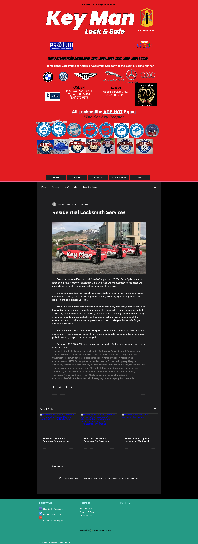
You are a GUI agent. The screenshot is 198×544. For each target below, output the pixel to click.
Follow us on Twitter (52, 514)
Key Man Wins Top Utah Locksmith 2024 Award (137, 439)
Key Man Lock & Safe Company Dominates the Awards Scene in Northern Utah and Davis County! (57, 439)
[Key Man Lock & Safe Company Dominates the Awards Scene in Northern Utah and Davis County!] (58, 424)
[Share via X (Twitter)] (59, 387)
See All (155, 409)
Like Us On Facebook (53, 509)
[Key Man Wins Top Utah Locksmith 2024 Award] (140, 424)
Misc (75, 187)
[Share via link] (72, 387)
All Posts (43, 187)
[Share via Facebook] (53, 387)
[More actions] (144, 204)
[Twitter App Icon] (40, 513)
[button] (155, 187)
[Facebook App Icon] (40, 508)
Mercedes (55, 187)
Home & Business (89, 187)
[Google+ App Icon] (40, 517)
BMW (66, 187)
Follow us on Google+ (53, 520)
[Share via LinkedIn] (66, 387)
